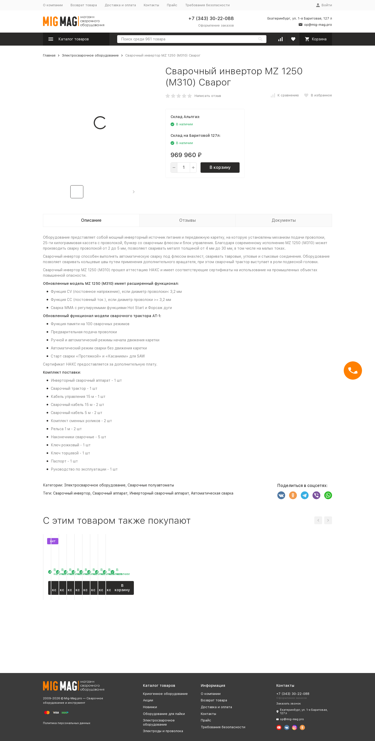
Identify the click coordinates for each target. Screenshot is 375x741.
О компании (53, 5)
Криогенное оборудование (165, 694)
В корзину (220, 167)
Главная (49, 55)
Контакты (151, 5)
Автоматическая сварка (212, 493)
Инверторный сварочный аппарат (159, 493)
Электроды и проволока (163, 731)
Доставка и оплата (120, 5)
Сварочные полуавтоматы (151, 485)
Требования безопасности (207, 5)
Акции (148, 700)
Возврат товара (84, 5)
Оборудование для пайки (164, 714)
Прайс (172, 5)
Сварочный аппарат (109, 493)
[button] (134, 191)
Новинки (150, 707)
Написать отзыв (208, 96)
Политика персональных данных (66, 723)
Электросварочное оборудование (90, 55)
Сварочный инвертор (71, 493)
